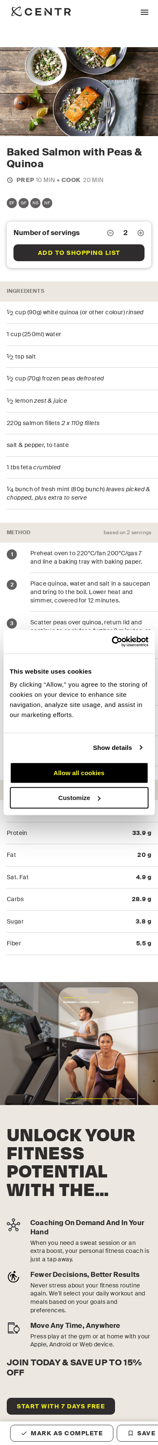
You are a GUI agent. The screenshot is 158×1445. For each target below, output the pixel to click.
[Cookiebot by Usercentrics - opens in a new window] (112, 641)
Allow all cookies (79, 772)
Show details (112, 747)
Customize (79, 797)
